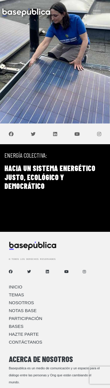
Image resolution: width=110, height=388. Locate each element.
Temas (16, 294)
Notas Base (23, 310)
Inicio (15, 286)
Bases (16, 326)
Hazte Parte (24, 334)
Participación (25, 318)
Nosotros (21, 302)
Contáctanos (25, 342)
